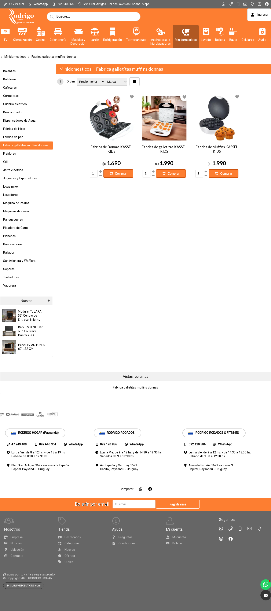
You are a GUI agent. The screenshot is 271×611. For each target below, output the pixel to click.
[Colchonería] (58, 31)
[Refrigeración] (112, 31)
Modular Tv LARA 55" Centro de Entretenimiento (29, 315)
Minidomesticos (15, 57)
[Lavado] (206, 31)
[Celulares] (248, 31)
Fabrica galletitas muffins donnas (54, 57)
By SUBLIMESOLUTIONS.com (24, 585)
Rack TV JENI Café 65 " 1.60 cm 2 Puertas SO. (30, 331)
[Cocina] (41, 31)
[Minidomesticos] (186, 31)
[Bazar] (233, 31)
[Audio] (262, 31)
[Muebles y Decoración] (78, 31)
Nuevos (26, 301)
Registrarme (177, 504)
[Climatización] (22, 31)
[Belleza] (220, 31)
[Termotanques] (136, 31)
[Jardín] (94, 31)
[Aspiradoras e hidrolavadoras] (160, 31)
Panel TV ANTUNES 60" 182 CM (31, 347)
